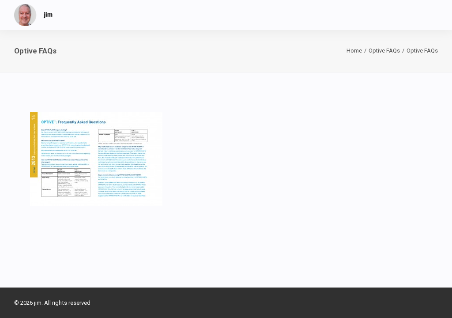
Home (354, 50)
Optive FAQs (384, 50)
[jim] (33, 15)
